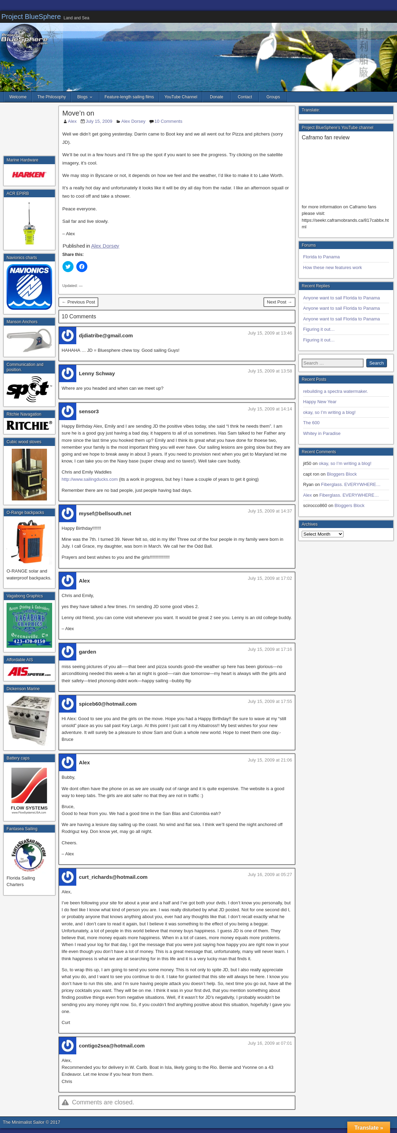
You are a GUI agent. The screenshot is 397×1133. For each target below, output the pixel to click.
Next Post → (279, 302)
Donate (216, 97)
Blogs (82, 97)
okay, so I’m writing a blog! (329, 412)
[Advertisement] (29, 130)
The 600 (311, 422)
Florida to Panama (321, 256)
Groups (273, 97)
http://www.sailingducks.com (90, 479)
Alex (72, 121)
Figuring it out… (319, 329)
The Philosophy (51, 97)
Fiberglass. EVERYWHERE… (350, 484)
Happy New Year (320, 401)
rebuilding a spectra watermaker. (335, 391)
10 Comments (168, 121)
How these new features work (332, 267)
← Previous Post (78, 302)
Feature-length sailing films (129, 97)
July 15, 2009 (99, 121)
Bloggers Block (342, 474)
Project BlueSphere (31, 16)
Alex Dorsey (133, 121)
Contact (245, 97)
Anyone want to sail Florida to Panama (341, 297)
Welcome (18, 97)
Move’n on (78, 113)
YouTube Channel (180, 97)
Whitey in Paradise (321, 433)
